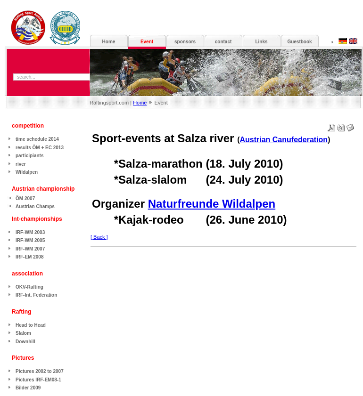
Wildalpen (27, 172)
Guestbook (299, 41)
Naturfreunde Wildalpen (211, 203)
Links (261, 41)
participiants (29, 155)
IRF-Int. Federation (36, 295)
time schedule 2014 (37, 139)
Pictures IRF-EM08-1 (38, 379)
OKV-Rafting (29, 287)
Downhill (25, 341)
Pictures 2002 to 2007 (40, 371)
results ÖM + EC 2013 (40, 147)
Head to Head (31, 325)
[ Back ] (99, 237)
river (21, 164)
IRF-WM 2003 (30, 232)
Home (140, 102)
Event (146, 41)
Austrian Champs (35, 206)
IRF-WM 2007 (30, 248)
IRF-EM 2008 (29, 256)
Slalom (23, 333)
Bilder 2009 (28, 387)
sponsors (185, 41)
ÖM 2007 (25, 198)
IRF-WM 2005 (30, 240)
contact (223, 41)
